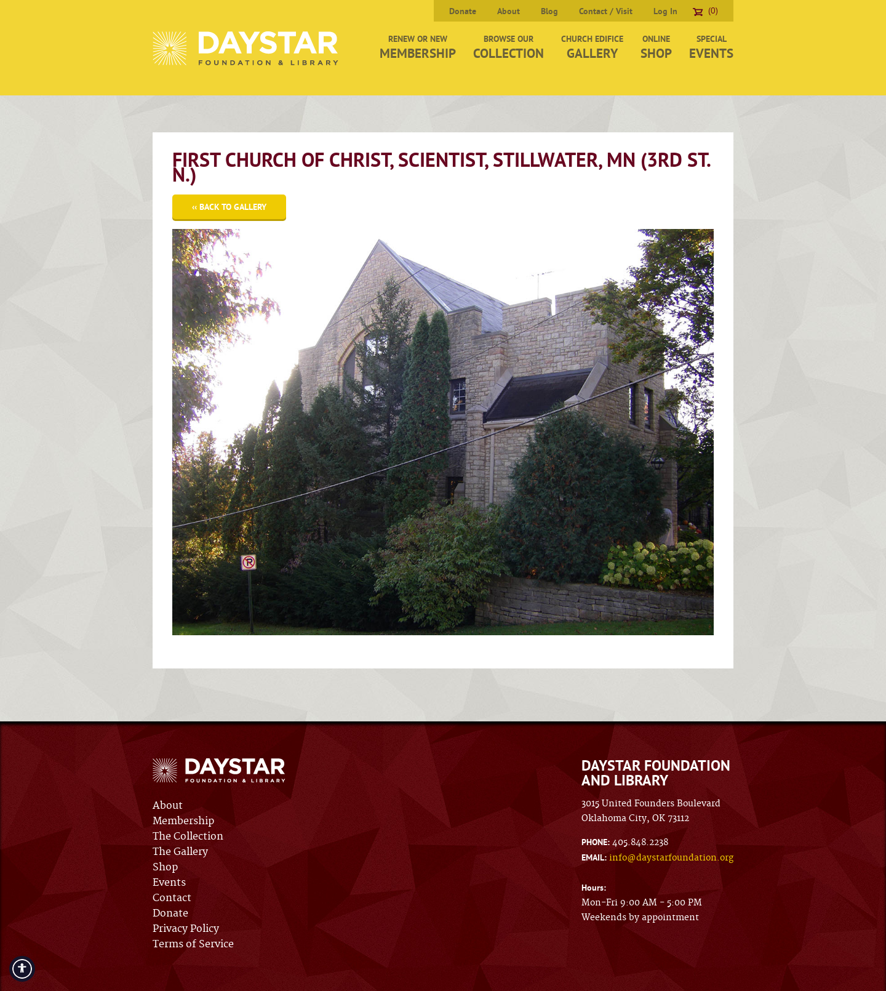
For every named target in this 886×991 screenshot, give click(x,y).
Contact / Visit (606, 11)
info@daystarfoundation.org (671, 858)
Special (711, 47)
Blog (549, 11)
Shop (165, 867)
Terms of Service (193, 944)
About (508, 11)
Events (169, 883)
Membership (183, 821)
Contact (172, 898)
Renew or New (418, 47)
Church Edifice (592, 47)
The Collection (188, 836)
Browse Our (508, 47)
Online (656, 47)
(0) (705, 10)
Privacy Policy (186, 929)
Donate (462, 11)
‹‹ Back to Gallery (229, 206)
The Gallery (180, 852)
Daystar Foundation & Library (246, 48)
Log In (665, 11)
